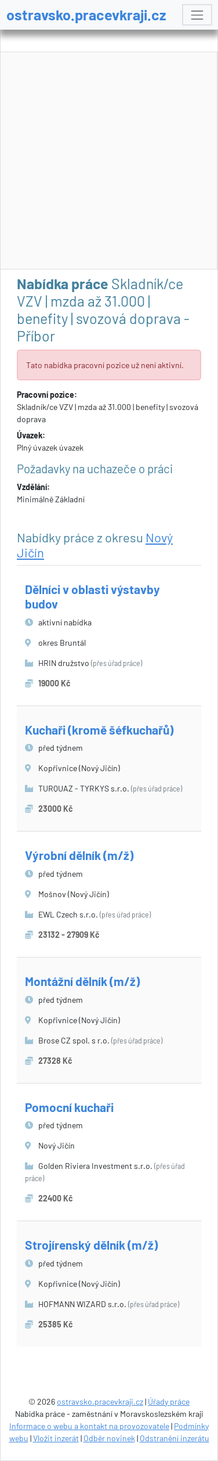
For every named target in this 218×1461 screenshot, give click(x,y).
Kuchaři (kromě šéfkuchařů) (99, 729)
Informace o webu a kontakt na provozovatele (89, 1426)
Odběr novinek (109, 1438)
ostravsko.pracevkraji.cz (86, 14)
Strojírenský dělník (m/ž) (91, 1244)
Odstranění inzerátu (174, 1438)
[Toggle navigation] (197, 15)
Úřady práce (169, 1401)
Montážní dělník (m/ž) (82, 981)
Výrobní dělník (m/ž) (79, 855)
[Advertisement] (109, 161)
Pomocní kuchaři (69, 1107)
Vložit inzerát (56, 1438)
